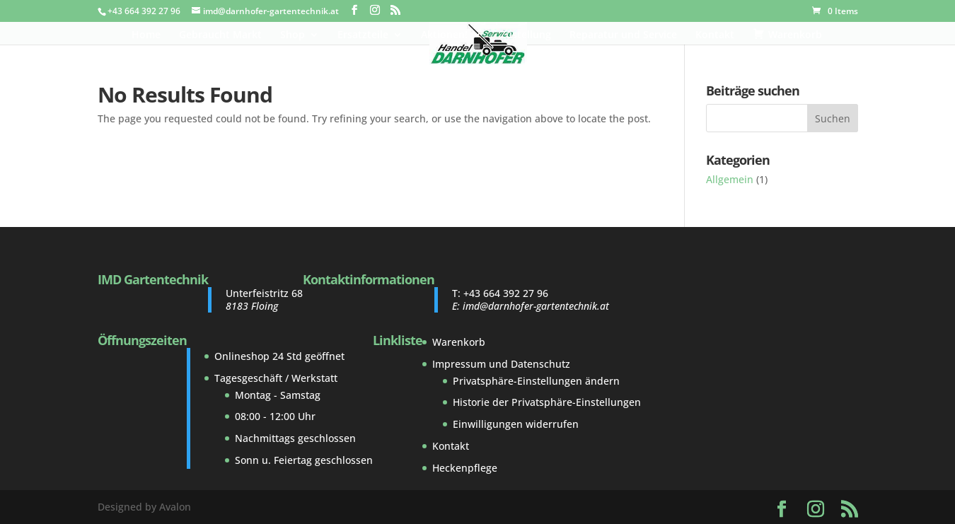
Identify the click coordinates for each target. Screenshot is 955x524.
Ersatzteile (362, 35)
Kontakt (714, 35)
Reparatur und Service (623, 35)
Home (146, 35)
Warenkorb (458, 342)
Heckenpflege (464, 467)
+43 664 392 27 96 (505, 293)
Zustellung (525, 35)
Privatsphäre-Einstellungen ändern (536, 381)
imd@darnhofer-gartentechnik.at (536, 306)
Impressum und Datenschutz (501, 364)
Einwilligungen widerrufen (516, 424)
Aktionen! (444, 35)
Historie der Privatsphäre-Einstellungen (547, 402)
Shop (292, 35)
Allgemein (729, 179)
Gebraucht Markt (220, 35)
